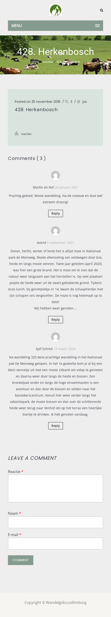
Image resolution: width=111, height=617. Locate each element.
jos (84, 101)
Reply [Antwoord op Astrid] (55, 319)
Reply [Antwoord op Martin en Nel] (55, 213)
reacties (48, 62)
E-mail (14, 534)
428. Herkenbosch (68, 62)
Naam (14, 513)
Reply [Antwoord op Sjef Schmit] (55, 426)
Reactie (15, 471)
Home (35, 62)
